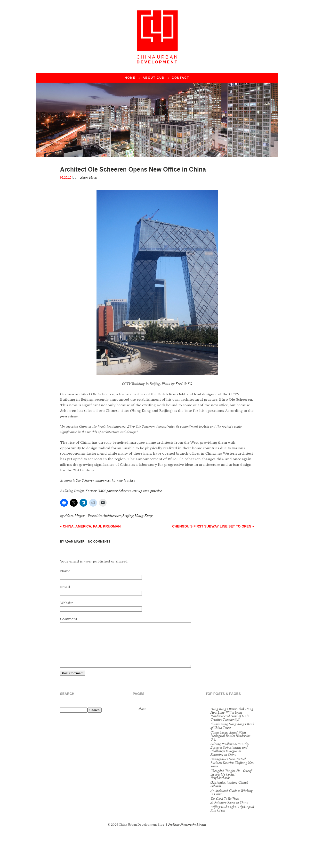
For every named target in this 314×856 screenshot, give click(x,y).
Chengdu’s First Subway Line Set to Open (213, 526)
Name (65, 571)
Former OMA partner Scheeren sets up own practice (124, 491)
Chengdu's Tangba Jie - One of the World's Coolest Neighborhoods (231, 783)
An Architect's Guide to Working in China (231, 801)
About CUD (154, 77)
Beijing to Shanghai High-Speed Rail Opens (232, 817)
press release (69, 416)
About (141, 718)
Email (65, 587)
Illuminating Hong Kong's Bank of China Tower (232, 734)
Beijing (128, 516)
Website (66, 603)
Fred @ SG (184, 384)
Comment (68, 619)
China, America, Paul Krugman (90, 526)
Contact (180, 77)
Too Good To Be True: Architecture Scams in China (229, 809)
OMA (181, 394)
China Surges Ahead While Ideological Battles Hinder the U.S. (230, 744)
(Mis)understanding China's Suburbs (229, 792)
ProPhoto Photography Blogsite (187, 833)
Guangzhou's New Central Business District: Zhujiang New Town (232, 771)
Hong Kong (144, 516)
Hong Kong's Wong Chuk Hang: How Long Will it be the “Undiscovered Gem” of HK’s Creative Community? (232, 723)
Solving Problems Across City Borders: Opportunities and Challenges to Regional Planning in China (229, 758)
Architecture (112, 516)
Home (130, 77)
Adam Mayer (75, 541)
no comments (99, 541)
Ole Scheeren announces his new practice (105, 480)
